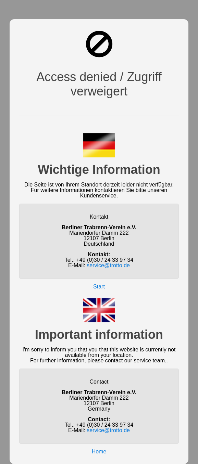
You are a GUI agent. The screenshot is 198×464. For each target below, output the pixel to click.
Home (99, 451)
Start (99, 286)
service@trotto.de (108, 265)
